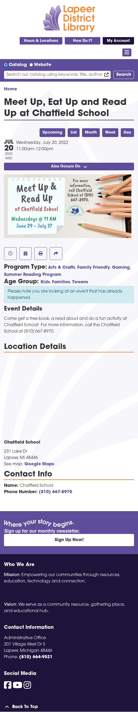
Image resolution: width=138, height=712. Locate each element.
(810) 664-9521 (36, 657)
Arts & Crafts (61, 268)
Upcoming (52, 133)
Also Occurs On (69, 167)
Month (91, 133)
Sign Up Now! (69, 540)
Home (10, 89)
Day (127, 133)
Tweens (80, 282)
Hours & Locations (41, 41)
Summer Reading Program (32, 275)
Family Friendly (93, 268)
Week (110, 133)
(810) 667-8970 (55, 492)
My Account (118, 41)
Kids (45, 282)
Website (42, 65)
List (74, 133)
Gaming (121, 268)
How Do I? (82, 41)
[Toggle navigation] (127, 52)
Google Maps (39, 464)
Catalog (18, 65)
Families (61, 282)
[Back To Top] (69, 707)
